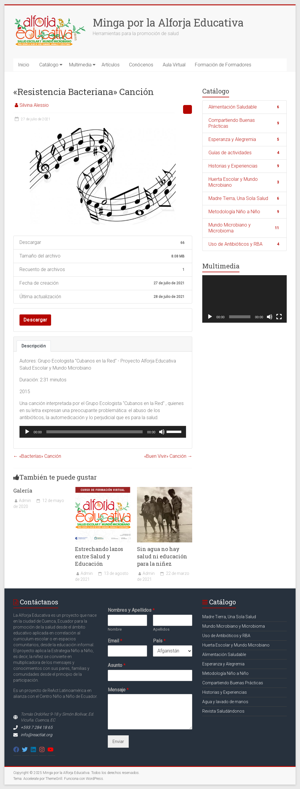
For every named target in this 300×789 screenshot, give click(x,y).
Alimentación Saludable (244, 107)
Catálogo (48, 65)
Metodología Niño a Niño (244, 211)
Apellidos (161, 629)
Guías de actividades (244, 152)
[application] (102, 432)
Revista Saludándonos (223, 711)
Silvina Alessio (34, 105)
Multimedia (80, 65)
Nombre (115, 629)
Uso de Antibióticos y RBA (244, 244)
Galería (22, 490)
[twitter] (26, 749)
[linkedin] (34, 749)
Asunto (116, 665)
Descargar (35, 320)
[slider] (94, 431)
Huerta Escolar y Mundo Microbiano (244, 182)
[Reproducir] (27, 432)
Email (115, 641)
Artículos (111, 65)
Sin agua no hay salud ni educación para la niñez (162, 556)
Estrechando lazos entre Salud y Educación (99, 556)
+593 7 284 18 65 (37, 727)
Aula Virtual (174, 65)
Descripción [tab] (34, 346)
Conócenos (141, 65)
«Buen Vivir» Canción (168, 456)
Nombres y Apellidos (131, 610)
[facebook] (17, 749)
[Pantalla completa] (279, 317)
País (159, 641)
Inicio (23, 65)
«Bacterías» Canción (37, 456)
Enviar (118, 741)
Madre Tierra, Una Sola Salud (244, 198)
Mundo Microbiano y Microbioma (244, 228)
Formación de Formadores (223, 65)
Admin (25, 500)
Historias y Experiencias (244, 166)
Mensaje (118, 690)
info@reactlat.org (36, 734)
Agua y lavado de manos (225, 701)
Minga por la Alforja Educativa (168, 22)
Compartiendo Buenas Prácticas (244, 123)
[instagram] (43, 749)
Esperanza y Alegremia (244, 139)
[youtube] (51, 749)
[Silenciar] (162, 432)
